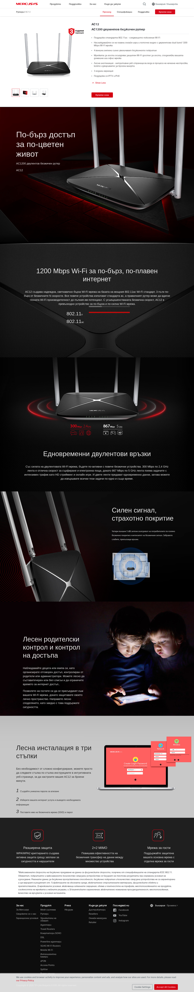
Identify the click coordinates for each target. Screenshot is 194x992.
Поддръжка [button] (75, 4)
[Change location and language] (165, 4)
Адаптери (45, 924)
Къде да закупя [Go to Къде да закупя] (112, 4)
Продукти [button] (55, 4)
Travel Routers (47, 929)
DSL (42, 937)
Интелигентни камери (48, 955)
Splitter (44, 969)
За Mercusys (22, 909)
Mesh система (48, 909)
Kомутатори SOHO (50, 933)
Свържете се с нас (26, 913)
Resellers (93, 913)
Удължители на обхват (48, 919)
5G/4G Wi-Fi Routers (50, 945)
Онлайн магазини (98, 918)
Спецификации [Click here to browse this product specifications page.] (124, 11)
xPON (43, 961)
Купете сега (165, 11)
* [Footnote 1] (18, 872)
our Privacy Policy (25, 980)
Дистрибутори (97, 909)
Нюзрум (69, 909)
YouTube (120, 915)
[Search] (144, 4)
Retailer (92, 922)
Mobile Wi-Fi (46, 950)
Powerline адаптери (50, 941)
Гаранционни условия (27, 918)
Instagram (121, 921)
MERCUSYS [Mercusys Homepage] (27, 4)
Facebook (121, 910)
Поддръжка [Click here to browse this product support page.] (143, 11)
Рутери (20, 11)
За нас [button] (92, 4)
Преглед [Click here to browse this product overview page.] (107, 11)
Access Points (47, 965)
